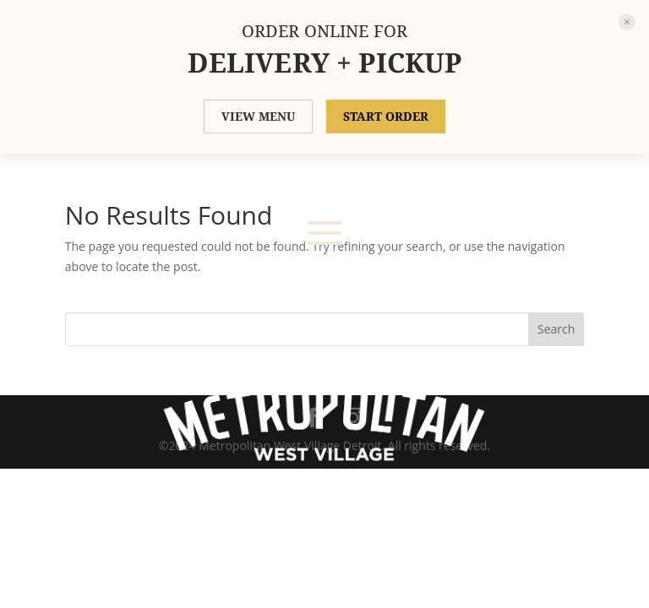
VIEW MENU (258, 116)
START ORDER (385, 116)
